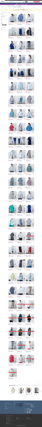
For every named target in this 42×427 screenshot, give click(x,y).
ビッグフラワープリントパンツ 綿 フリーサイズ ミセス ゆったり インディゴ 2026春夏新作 (21, 105)
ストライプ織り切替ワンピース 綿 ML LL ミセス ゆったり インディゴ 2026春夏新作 (12, 78)
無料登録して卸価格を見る (11, 24)
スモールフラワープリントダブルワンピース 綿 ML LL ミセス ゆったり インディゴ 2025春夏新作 (30, 282)
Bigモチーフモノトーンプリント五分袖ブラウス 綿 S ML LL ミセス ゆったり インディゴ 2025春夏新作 (21, 241)
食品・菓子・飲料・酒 (26, 3)
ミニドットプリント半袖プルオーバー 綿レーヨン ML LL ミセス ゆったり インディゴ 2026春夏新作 (21, 50)
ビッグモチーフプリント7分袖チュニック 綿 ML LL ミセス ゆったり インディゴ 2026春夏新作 (21, 132)
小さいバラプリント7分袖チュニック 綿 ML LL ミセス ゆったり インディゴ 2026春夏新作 (21, 173)
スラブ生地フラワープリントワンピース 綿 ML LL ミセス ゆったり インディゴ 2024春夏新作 (21, 350)
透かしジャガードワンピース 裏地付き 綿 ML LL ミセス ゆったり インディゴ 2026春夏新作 (30, 146)
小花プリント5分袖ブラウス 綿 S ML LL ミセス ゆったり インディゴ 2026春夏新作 (30, 200)
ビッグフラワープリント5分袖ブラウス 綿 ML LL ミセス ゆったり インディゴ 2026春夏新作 (12, 119)
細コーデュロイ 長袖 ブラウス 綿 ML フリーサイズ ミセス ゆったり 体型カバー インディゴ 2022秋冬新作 (21, 309)
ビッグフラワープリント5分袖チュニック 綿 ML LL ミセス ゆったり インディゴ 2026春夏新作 (30, 105)
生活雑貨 (17, 3)
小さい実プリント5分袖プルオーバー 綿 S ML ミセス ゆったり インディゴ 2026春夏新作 (30, 91)
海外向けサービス (11, 420)
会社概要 (5, 406)
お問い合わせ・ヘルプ (25, 0)
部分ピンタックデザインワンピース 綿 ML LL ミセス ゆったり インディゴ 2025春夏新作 (30, 214)
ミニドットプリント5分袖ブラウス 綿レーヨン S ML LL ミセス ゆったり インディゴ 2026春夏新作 (12, 50)
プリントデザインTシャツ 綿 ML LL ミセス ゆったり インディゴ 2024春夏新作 (21, 363)
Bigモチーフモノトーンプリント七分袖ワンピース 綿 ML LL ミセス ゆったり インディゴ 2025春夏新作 (12, 255)
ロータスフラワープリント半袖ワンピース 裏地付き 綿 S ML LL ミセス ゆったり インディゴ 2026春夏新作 (12, 187)
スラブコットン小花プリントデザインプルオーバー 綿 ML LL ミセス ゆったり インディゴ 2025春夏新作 (30, 269)
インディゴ (2, 6)
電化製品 (21, 3)
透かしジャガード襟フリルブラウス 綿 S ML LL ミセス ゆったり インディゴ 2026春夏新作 (30, 159)
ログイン (41, 1)
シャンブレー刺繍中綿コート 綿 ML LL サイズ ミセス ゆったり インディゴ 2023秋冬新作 (30, 337)
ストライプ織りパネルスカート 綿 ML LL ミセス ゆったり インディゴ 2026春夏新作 (21, 78)
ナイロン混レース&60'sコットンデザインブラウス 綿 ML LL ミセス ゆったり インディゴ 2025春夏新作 (21, 296)
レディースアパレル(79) (3, 29)
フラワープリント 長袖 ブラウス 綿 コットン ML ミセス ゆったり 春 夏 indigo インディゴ (30, 364)
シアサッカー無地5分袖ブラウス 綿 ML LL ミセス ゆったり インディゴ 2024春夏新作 (12, 363)
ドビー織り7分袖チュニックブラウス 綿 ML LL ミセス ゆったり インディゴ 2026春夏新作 (12, 200)
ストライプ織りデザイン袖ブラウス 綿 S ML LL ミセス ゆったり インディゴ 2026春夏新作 (12, 91)
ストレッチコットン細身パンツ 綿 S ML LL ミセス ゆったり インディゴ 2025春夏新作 (30, 295)
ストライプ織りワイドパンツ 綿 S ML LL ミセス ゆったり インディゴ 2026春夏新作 (30, 78)
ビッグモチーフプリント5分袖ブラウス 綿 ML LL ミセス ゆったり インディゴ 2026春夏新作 (21, 119)
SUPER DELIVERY (7, 408)
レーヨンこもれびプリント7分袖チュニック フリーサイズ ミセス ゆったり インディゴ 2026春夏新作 (12, 64)
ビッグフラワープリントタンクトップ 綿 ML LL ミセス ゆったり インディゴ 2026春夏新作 (12, 173)
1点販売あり (2, 23)
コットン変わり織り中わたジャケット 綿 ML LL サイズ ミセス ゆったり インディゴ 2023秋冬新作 (30, 323)
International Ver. (33, 0)
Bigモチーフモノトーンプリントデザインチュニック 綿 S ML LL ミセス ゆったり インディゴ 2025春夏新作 (30, 241)
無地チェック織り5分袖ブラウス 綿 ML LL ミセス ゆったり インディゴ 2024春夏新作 (30, 350)
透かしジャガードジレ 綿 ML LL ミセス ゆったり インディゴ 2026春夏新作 (12, 159)
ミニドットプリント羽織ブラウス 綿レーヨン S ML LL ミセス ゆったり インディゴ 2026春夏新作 (30, 37)
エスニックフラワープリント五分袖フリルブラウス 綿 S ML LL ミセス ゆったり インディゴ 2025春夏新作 (30, 228)
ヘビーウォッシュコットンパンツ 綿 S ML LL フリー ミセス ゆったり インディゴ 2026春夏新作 (21, 146)
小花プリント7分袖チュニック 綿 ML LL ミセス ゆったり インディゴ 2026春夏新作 (21, 200)
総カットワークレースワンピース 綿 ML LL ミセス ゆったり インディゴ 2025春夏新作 (21, 268)
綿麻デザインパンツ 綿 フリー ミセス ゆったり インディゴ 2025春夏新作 (30, 254)
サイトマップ (6, 405)
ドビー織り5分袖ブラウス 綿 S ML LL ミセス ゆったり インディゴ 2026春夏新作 (12, 132)
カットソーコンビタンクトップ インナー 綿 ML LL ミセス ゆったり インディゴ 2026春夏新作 (30, 23)
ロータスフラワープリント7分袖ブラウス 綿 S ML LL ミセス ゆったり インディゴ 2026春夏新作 (30, 187)
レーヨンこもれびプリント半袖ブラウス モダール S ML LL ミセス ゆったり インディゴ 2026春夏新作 (21, 64)
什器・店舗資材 (32, 3)
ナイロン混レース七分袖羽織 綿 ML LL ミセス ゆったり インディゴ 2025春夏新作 (12, 227)
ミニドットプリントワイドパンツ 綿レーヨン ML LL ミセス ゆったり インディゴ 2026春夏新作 (21, 37)
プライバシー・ (8, 404)
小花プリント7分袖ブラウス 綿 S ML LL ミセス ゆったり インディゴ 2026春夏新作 (21, 23)
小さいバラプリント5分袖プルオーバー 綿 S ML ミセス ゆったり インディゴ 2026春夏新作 (12, 23)
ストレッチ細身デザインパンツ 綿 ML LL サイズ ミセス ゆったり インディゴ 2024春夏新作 (12, 350)
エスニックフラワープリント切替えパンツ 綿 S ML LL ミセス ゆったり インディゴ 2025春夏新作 (21, 228)
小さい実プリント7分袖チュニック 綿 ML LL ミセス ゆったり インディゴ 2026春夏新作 (21, 91)
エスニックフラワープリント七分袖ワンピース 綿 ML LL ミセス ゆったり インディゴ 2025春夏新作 (12, 241)
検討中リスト (29, 0)
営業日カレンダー (4, 12)
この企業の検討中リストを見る (4, 15)
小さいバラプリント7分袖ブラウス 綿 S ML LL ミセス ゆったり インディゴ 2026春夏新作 (30, 173)
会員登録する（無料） (36, 1)
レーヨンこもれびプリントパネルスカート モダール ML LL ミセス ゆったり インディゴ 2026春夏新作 (30, 50)
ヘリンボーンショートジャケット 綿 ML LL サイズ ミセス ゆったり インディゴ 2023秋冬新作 (12, 337)
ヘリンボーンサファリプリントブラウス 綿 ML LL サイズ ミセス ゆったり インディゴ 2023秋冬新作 (12, 323)
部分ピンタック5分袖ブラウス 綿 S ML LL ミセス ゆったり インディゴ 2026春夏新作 (30, 64)
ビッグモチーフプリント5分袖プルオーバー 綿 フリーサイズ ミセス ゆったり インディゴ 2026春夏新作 (30, 119)
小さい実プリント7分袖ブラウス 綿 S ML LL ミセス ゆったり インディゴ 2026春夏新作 (12, 105)
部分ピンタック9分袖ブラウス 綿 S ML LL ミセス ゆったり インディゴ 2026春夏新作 (30, 132)
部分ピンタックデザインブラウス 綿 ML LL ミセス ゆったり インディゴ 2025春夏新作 (21, 213)
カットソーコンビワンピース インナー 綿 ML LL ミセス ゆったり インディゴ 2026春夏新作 (12, 37)
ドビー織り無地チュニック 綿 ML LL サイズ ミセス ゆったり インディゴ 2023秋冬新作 (30, 309)
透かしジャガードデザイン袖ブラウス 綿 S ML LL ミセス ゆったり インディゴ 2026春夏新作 (21, 159)
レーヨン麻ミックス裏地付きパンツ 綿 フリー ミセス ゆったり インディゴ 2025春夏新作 (21, 255)
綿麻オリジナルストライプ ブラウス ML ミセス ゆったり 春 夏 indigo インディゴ (12, 377)
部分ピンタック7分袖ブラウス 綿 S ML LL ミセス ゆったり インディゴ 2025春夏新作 (12, 213)
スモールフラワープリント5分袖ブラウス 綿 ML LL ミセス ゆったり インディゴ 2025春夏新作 (21, 282)
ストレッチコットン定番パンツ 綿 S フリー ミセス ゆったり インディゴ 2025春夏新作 (12, 309)
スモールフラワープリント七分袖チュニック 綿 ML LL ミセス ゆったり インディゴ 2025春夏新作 (12, 296)
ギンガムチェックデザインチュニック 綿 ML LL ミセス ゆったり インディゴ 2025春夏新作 (12, 269)
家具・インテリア (11, 3)
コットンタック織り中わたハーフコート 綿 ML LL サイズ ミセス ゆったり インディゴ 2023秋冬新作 (21, 323)
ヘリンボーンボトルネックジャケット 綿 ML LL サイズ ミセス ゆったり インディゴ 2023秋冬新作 (21, 337)
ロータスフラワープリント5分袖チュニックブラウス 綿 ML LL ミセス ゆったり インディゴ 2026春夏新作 (21, 187)
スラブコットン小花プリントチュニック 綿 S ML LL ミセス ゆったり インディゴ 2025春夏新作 (12, 282)
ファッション (5, 3)
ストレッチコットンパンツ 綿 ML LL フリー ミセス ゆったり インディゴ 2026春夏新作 (12, 145)
